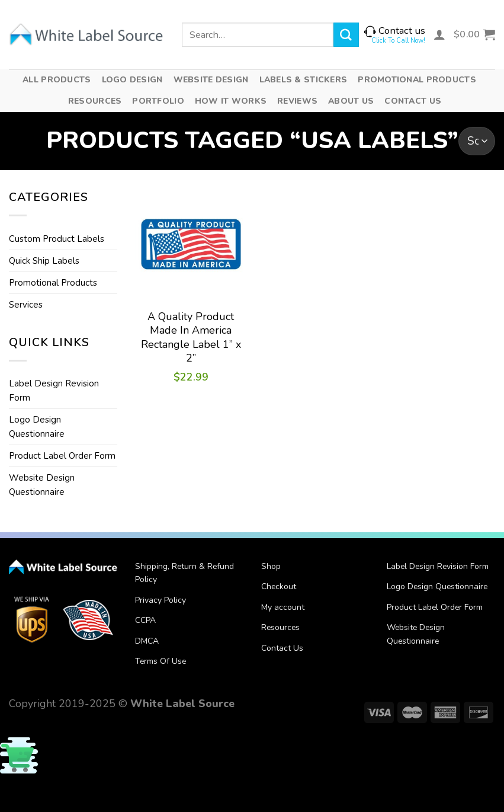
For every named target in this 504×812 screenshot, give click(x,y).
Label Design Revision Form (54, 391)
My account (282, 607)
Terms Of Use (160, 661)
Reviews (297, 101)
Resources (95, 101)
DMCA (147, 641)
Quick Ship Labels (44, 261)
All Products (57, 79)
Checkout (278, 586)
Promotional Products (417, 79)
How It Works (231, 101)
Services (26, 305)
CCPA (145, 620)
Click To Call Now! (398, 40)
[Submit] (345, 35)
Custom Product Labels (56, 239)
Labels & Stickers (303, 79)
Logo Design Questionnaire (37, 427)
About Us (351, 101)
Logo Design (132, 79)
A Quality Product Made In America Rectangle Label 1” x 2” (191, 337)
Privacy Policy (160, 600)
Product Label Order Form (62, 456)
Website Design (211, 79)
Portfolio (158, 101)
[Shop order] (477, 141)
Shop (271, 566)
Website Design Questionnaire (42, 485)
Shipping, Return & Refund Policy (184, 573)
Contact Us (412, 101)
